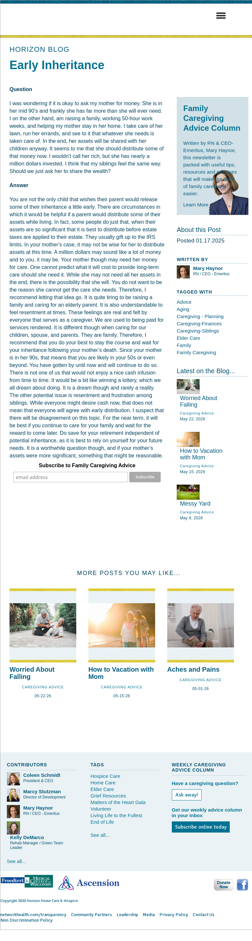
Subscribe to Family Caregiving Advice (87, 465)
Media (149, 914)
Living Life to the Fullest (116, 815)
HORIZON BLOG (39, 49)
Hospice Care (105, 776)
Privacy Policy (173, 914)
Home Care (103, 782)
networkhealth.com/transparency (33, 914)
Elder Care (188, 338)
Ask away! (186, 795)
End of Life (102, 822)
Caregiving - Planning (200, 316)
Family (184, 345)
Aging (183, 309)
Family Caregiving (196, 352)
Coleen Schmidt (41, 775)
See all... (16, 861)
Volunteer (100, 809)
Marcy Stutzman (42, 791)
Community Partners (91, 914)
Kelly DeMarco (27, 837)
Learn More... (197, 204)
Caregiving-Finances (199, 323)
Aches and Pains (193, 669)
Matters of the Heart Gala (117, 802)
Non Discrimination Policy (26, 920)
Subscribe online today (200, 827)
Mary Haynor (208, 268)
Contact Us (203, 914)
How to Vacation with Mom (201, 454)
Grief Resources (108, 795)
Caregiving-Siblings (198, 331)
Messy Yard (195, 503)
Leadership (127, 914)
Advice (184, 302)
